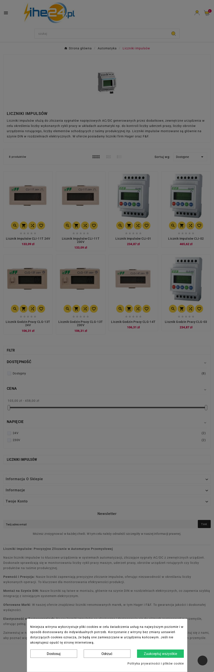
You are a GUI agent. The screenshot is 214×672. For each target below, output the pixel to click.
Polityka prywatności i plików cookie (155, 663)
